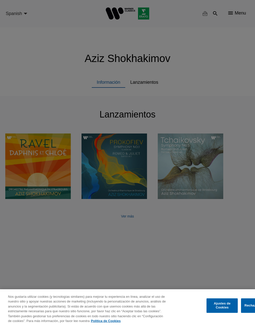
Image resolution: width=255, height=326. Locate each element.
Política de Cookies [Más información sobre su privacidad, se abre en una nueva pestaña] (106, 321)
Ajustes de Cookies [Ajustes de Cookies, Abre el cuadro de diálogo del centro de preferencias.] (222, 306)
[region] (127, 307)
